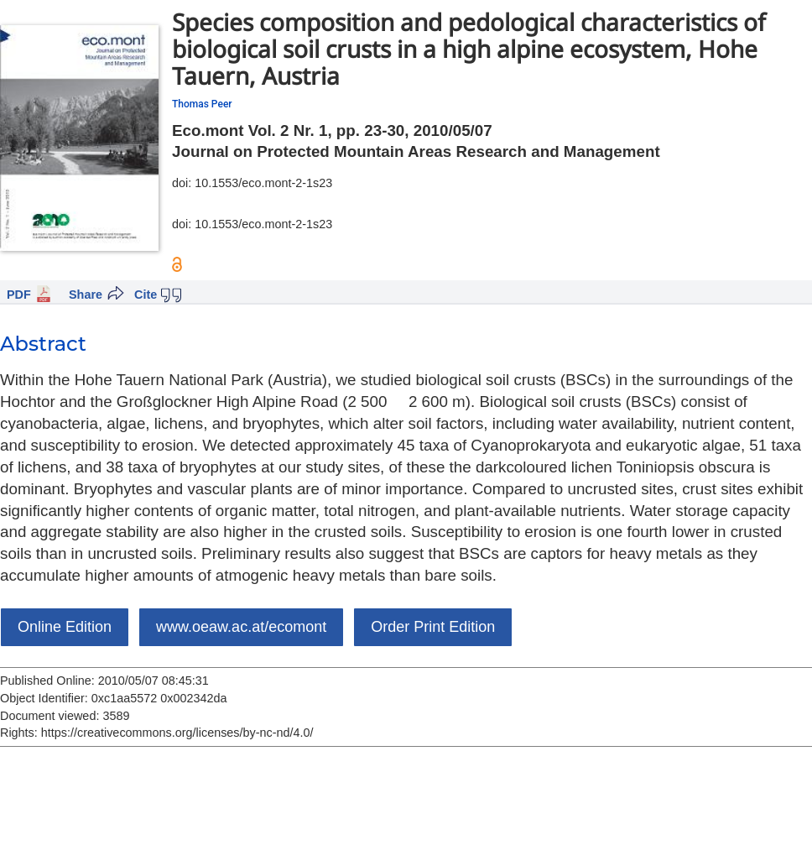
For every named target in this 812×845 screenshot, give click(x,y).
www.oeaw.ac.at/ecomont (241, 626)
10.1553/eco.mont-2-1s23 (263, 183)
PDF (19, 294)
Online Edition (65, 626)
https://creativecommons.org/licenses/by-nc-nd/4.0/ (177, 732)
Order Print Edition (433, 626)
